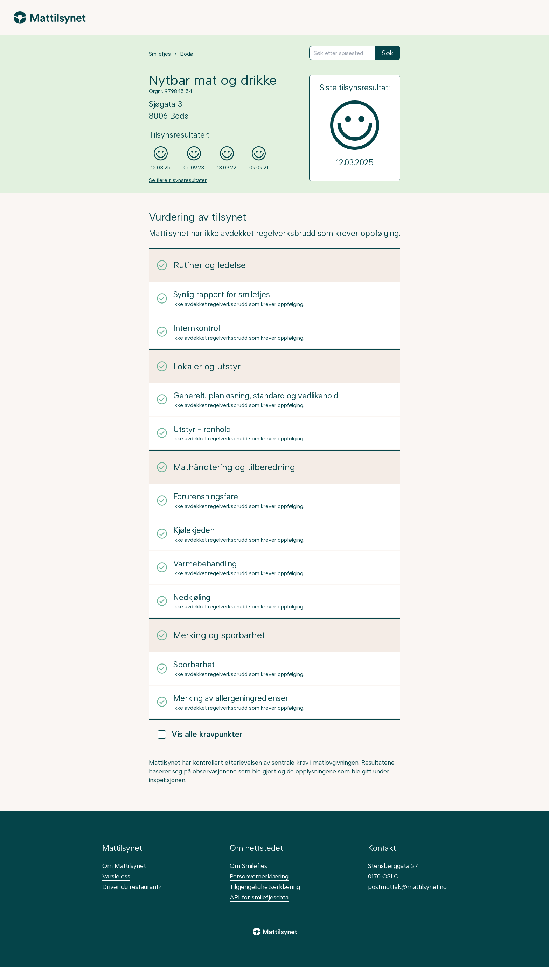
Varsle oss (116, 876)
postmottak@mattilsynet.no (407, 886)
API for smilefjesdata (259, 897)
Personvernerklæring (259, 876)
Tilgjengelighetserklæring (265, 886)
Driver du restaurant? (132, 886)
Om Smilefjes (248, 865)
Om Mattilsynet (124, 865)
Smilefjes (160, 54)
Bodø (186, 54)
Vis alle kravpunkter (200, 734)
